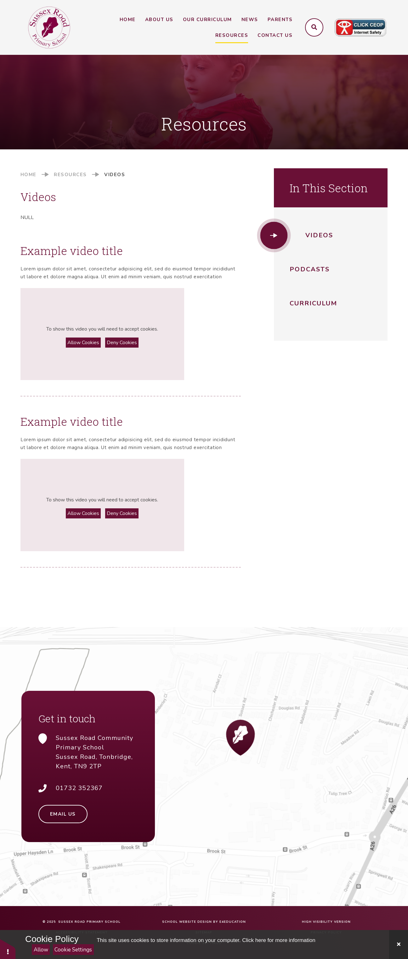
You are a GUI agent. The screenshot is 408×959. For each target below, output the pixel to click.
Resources (70, 174)
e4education (232, 922)
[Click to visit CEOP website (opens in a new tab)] (360, 28)
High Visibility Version (326, 922)
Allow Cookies (83, 342)
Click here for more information (278, 940)
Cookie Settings (73, 949)
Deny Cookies (122, 342)
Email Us (63, 814)
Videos (114, 174)
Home (28, 174)
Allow (41, 949)
